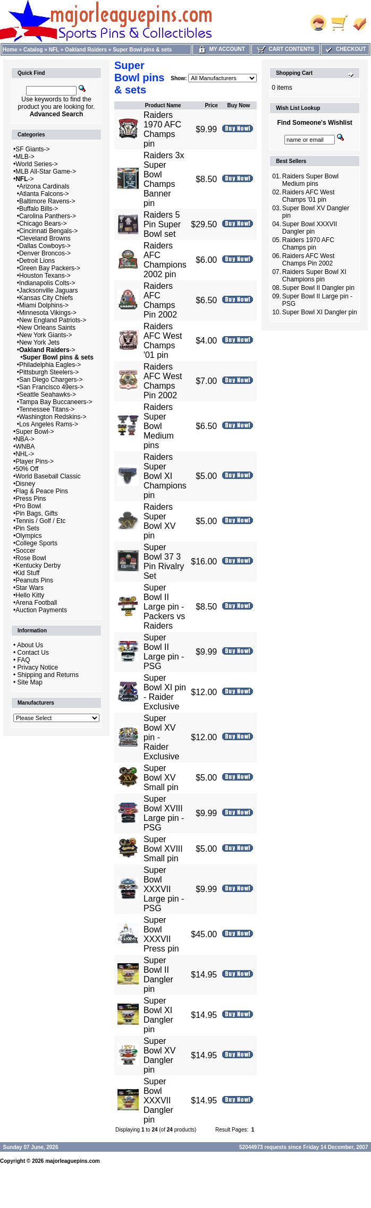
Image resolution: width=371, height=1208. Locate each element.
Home (10, 50)
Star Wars (29, 588)
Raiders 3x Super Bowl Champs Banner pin (164, 179)
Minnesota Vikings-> (48, 312)
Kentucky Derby (38, 565)
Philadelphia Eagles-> (50, 365)
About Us (30, 645)
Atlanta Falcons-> (44, 194)
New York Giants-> (45, 335)
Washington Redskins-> (53, 417)
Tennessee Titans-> (46, 409)
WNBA (25, 446)
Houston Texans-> (45, 275)
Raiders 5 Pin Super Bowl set (162, 224)
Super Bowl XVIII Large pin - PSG (164, 813)
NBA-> (25, 439)
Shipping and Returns (48, 675)
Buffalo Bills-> (38, 208)
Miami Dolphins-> (44, 305)
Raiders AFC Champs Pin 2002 (160, 300)
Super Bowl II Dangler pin (158, 974)
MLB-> (25, 156)
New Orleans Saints (47, 327)
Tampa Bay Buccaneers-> (55, 402)
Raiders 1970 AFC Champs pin (162, 129)
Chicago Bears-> (43, 223)
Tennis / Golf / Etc (40, 521)
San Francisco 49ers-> (51, 387)
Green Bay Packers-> (49, 268)
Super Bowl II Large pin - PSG (164, 652)
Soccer (25, 550)
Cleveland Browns (45, 238)
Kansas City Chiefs (46, 298)
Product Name (163, 105)
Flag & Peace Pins (41, 491)
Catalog (33, 50)
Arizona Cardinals (44, 186)
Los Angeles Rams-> (48, 424)
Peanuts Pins (34, 580)
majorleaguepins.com (72, 1161)
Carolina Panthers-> (47, 216)
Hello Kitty (29, 595)
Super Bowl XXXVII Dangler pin (158, 1100)
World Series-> (36, 164)
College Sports (36, 543)
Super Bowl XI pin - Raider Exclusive (165, 692)
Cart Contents (285, 49)
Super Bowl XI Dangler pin (158, 1015)
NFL (54, 50)
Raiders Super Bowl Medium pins (159, 426)
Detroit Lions (37, 260)
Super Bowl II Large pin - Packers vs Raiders (164, 606)
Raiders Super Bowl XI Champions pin (165, 476)
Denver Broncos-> (45, 253)
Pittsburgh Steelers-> (49, 372)
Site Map (30, 682)
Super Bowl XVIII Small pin (163, 849)
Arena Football (36, 602)
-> (24, 179)
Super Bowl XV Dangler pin (159, 1055)
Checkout (345, 49)
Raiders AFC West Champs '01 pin (163, 340)
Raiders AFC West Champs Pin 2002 (163, 381)
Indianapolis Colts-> (47, 283)
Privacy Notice (38, 667)
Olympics (28, 535)
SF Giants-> (32, 149)
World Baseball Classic (48, 476)
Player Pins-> (34, 461)
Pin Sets (27, 528)
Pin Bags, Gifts (36, 513)
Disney (25, 483)
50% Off (26, 469)
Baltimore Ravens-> (47, 201)
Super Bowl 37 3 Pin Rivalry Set (164, 561)
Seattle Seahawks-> (47, 394)
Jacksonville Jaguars (48, 290)
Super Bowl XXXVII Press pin (161, 934)
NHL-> (24, 454)
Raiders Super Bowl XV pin (159, 521)
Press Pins (30, 498)
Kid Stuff (27, 573)
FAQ (24, 660)
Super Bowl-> (34, 431)
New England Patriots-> (52, 320)
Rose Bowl (30, 558)
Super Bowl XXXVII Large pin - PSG (164, 889)
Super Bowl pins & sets (142, 50)
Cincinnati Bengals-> (48, 231)
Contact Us (33, 652)
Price (211, 105)
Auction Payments (41, 610)
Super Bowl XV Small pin (161, 778)
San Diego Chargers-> (51, 379)
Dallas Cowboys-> (45, 246)
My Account (221, 49)
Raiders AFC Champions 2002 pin (165, 260)
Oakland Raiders (86, 50)
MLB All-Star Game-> (45, 171)
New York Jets (39, 342)
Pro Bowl (28, 506)
